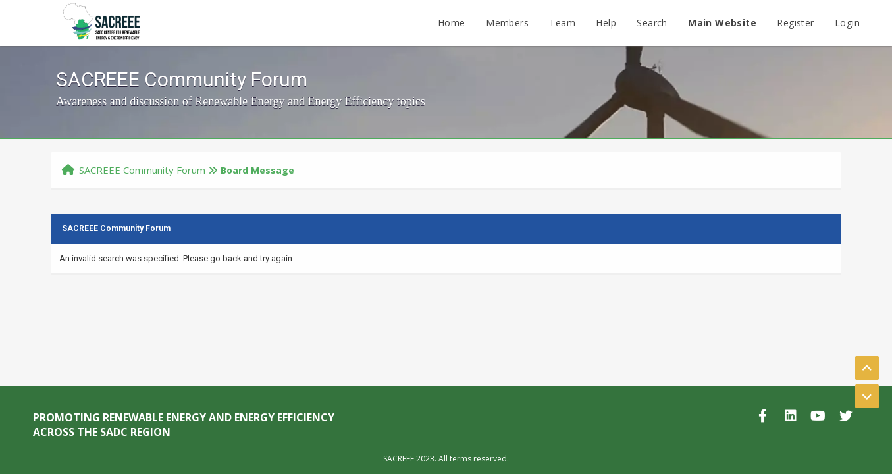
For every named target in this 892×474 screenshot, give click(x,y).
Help (606, 22)
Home (451, 22)
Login (847, 22)
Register (795, 22)
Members (507, 22)
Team (562, 22)
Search (652, 22)
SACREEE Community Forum (142, 169)
